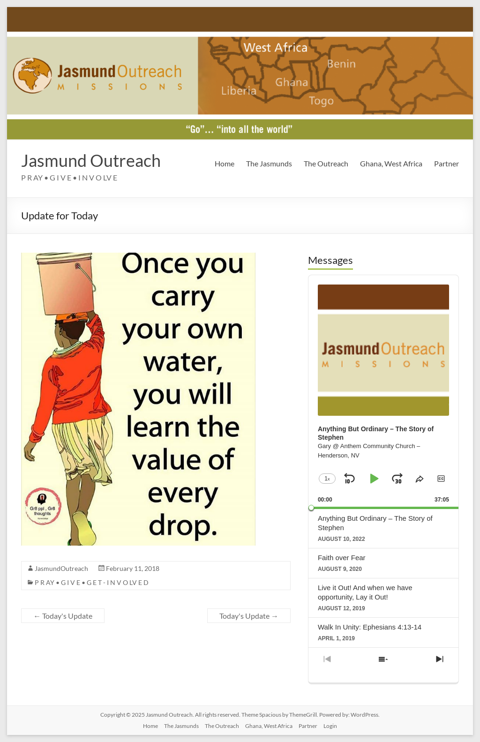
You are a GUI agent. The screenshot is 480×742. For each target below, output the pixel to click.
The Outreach (326, 163)
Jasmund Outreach (91, 160)
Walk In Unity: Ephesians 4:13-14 (369, 627)
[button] (441, 478)
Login (330, 725)
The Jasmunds (269, 163)
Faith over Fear (342, 558)
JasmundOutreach (61, 568)
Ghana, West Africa (391, 163)
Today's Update (62, 615)
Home (224, 163)
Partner (446, 163)
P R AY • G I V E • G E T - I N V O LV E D (92, 582)
